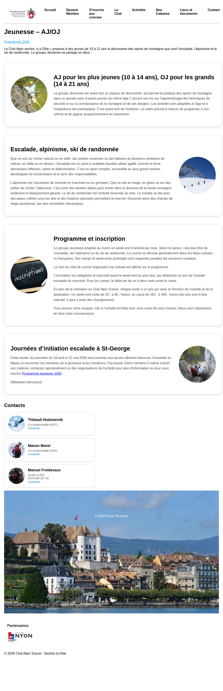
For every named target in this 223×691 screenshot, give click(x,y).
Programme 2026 (17, 42)
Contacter (34, 428)
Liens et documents (188, 11)
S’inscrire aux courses (96, 13)
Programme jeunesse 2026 (41, 373)
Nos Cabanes (163, 11)
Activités (139, 10)
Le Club (118, 11)
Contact (214, 10)
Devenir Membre (72, 11)
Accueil (50, 10)
